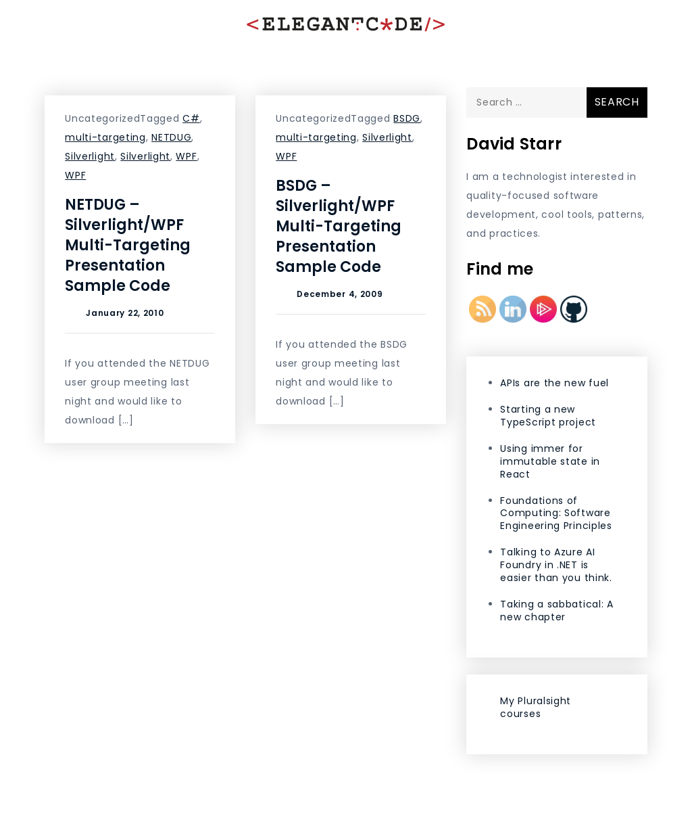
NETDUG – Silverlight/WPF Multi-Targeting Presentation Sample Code (128, 245)
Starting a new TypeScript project (548, 415)
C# (190, 118)
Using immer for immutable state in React (550, 461)
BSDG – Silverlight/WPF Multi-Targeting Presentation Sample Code (338, 226)
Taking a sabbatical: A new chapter (556, 610)
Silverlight (90, 156)
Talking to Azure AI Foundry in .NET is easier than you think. (556, 564)
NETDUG (171, 137)
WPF (186, 156)
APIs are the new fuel (554, 383)
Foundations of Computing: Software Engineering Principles (556, 513)
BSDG (406, 118)
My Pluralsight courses (535, 707)
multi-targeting (105, 137)
